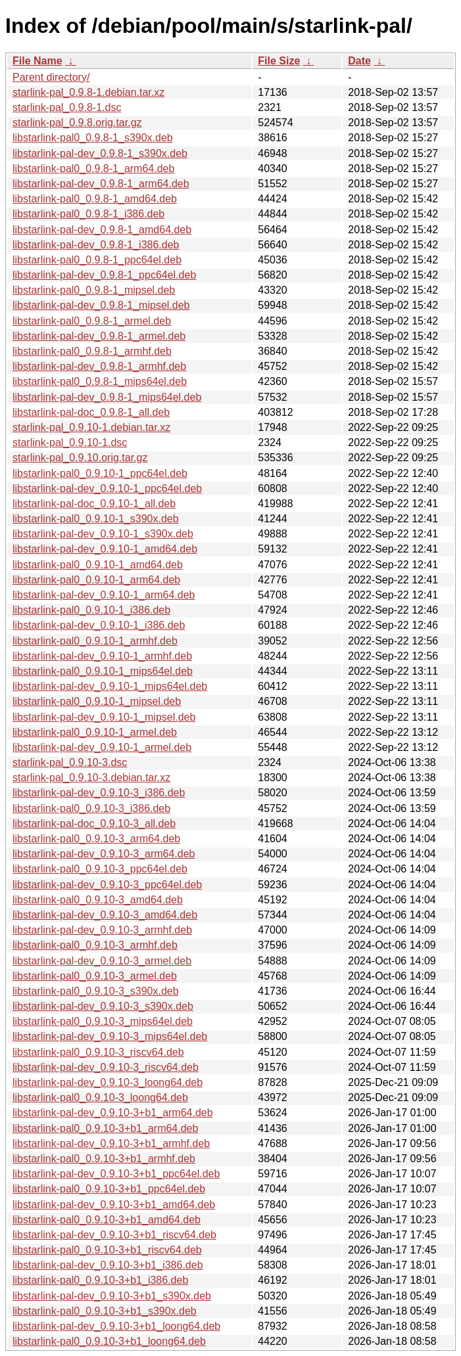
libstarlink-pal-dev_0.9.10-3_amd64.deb (104, 914)
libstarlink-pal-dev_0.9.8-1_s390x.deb (99, 153)
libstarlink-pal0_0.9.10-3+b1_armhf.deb (103, 1158)
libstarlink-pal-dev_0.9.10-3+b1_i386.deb (107, 1265)
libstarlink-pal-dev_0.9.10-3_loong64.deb (107, 1082)
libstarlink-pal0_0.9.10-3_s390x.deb (95, 991)
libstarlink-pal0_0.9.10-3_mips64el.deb (102, 1021)
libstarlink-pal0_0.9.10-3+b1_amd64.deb (106, 1219)
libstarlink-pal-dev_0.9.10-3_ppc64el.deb (107, 884)
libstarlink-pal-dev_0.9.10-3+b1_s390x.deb (111, 1295)
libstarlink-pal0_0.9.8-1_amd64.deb (94, 198)
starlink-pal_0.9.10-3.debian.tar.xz (91, 777)
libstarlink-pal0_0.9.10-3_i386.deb (91, 808)
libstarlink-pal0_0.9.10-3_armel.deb (94, 976)
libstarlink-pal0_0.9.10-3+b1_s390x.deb (104, 1311)
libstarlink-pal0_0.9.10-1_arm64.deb (96, 579)
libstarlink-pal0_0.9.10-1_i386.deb (91, 610)
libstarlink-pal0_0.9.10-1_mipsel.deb (96, 701)
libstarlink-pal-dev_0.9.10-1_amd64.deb (104, 548)
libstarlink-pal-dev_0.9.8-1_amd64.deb (101, 229)
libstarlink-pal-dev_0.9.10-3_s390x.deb (102, 1006)
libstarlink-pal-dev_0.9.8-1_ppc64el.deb (104, 275)
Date (359, 60)
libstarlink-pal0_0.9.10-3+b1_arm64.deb (105, 1128)
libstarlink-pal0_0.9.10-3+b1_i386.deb (100, 1280)
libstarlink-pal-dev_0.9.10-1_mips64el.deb (109, 686)
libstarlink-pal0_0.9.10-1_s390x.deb (95, 518)
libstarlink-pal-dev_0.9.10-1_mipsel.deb (103, 717)
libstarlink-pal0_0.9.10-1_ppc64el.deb (99, 473)
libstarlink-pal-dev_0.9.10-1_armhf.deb (102, 656)
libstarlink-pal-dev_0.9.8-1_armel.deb (98, 336)
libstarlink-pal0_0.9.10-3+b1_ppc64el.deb (108, 1188)
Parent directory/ (50, 77)
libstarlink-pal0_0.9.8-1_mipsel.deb (93, 290)
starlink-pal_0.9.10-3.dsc (69, 762)
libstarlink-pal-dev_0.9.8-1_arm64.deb (100, 183)
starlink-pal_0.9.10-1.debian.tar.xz (91, 427)
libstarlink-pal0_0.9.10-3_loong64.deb (100, 1097)
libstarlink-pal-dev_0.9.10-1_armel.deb (101, 747)
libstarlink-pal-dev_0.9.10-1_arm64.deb (103, 594)
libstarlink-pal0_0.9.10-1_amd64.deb (97, 564)
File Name (37, 60)
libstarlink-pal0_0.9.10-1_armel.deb (94, 732)
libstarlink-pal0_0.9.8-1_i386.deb (88, 213)
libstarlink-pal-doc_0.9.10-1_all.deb (94, 503)
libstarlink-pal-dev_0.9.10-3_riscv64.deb (105, 1067)
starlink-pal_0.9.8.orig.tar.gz (77, 122)
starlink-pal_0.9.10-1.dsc (69, 442)
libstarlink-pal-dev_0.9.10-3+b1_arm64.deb (112, 1112)
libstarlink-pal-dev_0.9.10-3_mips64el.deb (109, 1036)
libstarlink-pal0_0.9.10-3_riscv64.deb (98, 1052)
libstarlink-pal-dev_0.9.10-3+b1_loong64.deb (116, 1326)
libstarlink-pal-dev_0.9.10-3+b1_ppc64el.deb (116, 1173)
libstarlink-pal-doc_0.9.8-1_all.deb (91, 412)
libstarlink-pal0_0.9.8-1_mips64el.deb (99, 381)
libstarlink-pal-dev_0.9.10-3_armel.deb (101, 960)
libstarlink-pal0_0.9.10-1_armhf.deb (95, 640)
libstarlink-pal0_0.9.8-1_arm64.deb (93, 168)
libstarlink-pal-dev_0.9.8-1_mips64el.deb (106, 397)
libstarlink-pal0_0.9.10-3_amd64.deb (97, 899)
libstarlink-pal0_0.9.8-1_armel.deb (91, 321)
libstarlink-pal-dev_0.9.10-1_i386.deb (98, 625)
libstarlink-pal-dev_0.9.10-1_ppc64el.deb (107, 488)
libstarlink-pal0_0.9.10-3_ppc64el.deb (99, 868)
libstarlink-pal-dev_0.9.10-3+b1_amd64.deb (113, 1204)
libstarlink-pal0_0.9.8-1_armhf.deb (92, 351)
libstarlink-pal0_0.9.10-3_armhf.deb (95, 945)
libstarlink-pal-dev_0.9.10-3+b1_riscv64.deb (114, 1234)
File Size (279, 60)
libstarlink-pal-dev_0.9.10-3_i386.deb (98, 792)
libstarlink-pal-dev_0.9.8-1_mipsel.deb (100, 305)
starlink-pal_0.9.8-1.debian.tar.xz (88, 92)
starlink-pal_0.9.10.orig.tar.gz (79, 457)
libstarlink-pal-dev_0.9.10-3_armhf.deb (102, 930)
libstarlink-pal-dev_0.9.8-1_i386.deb (96, 244)
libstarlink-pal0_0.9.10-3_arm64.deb (96, 838)
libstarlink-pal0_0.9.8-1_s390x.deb (92, 137)
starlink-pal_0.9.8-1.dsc (66, 107)
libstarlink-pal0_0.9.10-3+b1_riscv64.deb (107, 1249)
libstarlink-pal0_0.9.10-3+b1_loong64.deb (109, 1341)
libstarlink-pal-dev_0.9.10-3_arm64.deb (103, 853)
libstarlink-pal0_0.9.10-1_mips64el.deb (102, 671)
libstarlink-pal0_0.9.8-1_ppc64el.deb (97, 259)
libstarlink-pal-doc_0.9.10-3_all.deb (94, 823)
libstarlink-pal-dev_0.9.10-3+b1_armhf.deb (111, 1143)
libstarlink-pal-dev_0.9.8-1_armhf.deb (99, 366)
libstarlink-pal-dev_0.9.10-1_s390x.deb (102, 533)
